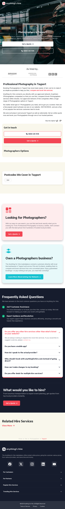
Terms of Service (25, 506)
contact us (26, 340)
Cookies (42, 506)
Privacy (35, 506)
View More (8, 425)
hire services (48, 90)
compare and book (36, 90)
